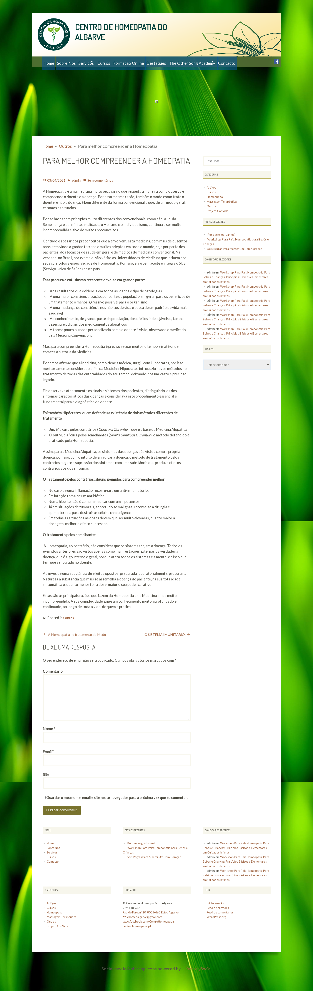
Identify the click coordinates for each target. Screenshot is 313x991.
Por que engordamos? (222, 246)
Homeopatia (215, 208)
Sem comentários (104, 190)
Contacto (54, 72)
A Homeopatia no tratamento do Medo (80, 645)
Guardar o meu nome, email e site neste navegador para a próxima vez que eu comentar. (117, 816)
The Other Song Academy (227, 61)
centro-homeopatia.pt (138, 945)
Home (51, 61)
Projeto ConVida (218, 222)
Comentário (53, 681)
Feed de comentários (221, 931)
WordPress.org (217, 936)
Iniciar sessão (216, 922)
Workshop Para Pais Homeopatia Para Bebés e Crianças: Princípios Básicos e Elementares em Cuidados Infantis (234, 288)
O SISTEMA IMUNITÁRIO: (164, 645)
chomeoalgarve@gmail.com (145, 936)
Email (48, 768)
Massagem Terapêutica (223, 212)
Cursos (122, 61)
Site (46, 792)
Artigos (212, 198)
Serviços (98, 61)
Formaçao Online (152, 61)
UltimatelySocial (196, 987)
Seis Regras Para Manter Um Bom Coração (236, 260)
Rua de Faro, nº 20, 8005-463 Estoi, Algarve (151, 931)
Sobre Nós (73, 61)
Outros (69, 628)
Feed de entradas (218, 927)
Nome (49, 744)
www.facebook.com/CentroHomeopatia (150, 940)
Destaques (185, 61)
